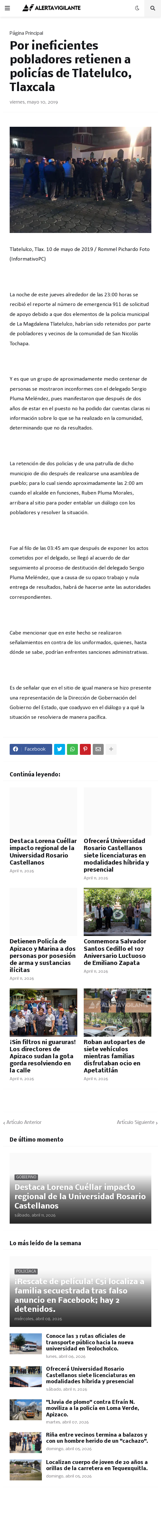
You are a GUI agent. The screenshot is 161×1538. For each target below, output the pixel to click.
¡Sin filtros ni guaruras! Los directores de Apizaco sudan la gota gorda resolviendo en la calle (43, 1057)
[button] (7, 8)
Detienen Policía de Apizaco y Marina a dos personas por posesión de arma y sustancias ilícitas (43, 956)
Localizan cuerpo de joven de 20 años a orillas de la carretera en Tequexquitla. (97, 1466)
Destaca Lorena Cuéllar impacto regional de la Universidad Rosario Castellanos (43, 852)
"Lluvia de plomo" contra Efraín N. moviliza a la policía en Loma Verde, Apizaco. (92, 1409)
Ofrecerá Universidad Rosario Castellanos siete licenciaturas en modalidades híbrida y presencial (116, 855)
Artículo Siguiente (136, 1122)
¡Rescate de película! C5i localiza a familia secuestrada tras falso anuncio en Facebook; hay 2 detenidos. (79, 1296)
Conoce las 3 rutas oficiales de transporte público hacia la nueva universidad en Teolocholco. (90, 1343)
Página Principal (26, 33)
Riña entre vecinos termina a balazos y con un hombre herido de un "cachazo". (97, 1438)
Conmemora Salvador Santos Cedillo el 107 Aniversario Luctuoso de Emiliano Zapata (115, 952)
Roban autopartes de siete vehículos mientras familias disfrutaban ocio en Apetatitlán (114, 1057)
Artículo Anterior (24, 1122)
